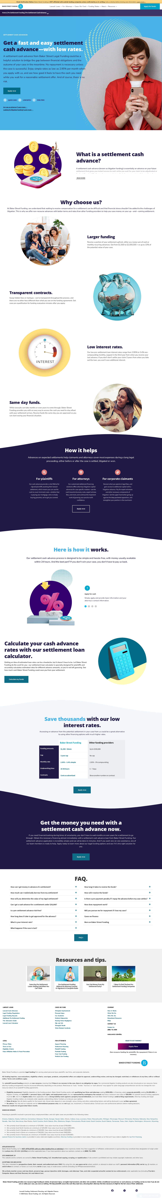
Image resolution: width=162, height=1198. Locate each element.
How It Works (111, 1007)
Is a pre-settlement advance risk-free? (26, 907)
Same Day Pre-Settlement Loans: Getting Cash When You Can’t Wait (38, 982)
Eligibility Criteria (8, 1045)
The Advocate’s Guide (10, 1017)
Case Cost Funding (61, 1050)
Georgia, (52, 1115)
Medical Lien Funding (61, 1053)
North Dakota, (48, 1117)
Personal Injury (59, 1009)
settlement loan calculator (42, 664)
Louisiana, (83, 1115)
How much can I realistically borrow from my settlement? (34, 890)
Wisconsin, (148, 1117)
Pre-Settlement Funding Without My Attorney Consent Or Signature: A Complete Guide (67, 982)
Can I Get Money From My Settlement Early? (95, 981)
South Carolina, (96, 1117)
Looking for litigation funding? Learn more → (18, 109)
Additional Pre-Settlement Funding (14, 1014)
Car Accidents (59, 1012)
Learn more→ (141, 2)
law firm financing (135, 1133)
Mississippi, (114, 1115)
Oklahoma (61, 1117)
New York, (12, 1117)
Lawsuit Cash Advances (10, 1007)
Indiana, (73, 1115)
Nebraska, (143, 1115)
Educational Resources (114, 1014)
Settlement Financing (61, 1043)
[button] (47, 14)
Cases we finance (91, 913)
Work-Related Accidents (62, 1024)
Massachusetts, (97, 1115)
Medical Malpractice (61, 1014)
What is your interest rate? (21, 919)
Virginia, (131, 1117)
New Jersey (19, 1117)
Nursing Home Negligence (63, 1017)
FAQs (109, 1017)
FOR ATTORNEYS (60, 1037)
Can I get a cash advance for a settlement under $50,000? (34, 901)
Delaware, (40, 1115)
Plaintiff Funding (60, 1045)
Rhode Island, (86, 1117)
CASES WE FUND (60, 1003)
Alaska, (17, 1115)
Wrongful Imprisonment (62, 1007)
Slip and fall (59, 1019)
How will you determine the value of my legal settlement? (34, 895)
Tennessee (115, 1117)
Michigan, (106, 1115)
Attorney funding (66, 1133)
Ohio (55, 1117)
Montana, (136, 1115)
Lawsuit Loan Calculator (10, 1019)
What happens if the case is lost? (24, 925)
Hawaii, (57, 1115)
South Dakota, (107, 1117)
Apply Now (133, 1042)
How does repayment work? (95, 901)
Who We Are (111, 1012)
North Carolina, (38, 1117)
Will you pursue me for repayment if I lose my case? (105, 907)
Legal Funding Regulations (11, 1009)
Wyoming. (155, 1117)
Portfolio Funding (60, 1048)
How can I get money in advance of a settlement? (31, 884)
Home (4, 12)
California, (24, 1115)
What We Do (111, 1009)
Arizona (4, 1115)
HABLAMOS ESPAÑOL (114, 1031)
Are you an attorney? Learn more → (15, 106)
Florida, (46, 1115)
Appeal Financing (60, 1040)
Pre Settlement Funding (16, 12)
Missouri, (121, 1115)
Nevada (4, 1117)
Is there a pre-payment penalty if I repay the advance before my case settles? (115, 895)
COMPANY (110, 1003)
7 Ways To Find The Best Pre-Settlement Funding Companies (123, 981)
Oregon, (68, 1117)
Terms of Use (7, 1043)
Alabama (11, 1115)
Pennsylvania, (76, 1117)
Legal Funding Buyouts (10, 1012)
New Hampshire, (152, 1115)
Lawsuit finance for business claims (14, 1133)
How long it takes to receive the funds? (100, 884)
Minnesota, (129, 1115)
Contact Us (110, 1023)
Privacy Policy (7, 1040)
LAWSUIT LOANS (8, 1003)
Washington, (139, 1117)
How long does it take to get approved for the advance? (33, 913)
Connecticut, (32, 1115)
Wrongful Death (60, 1022)
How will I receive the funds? (96, 890)
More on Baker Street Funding (96, 919)
